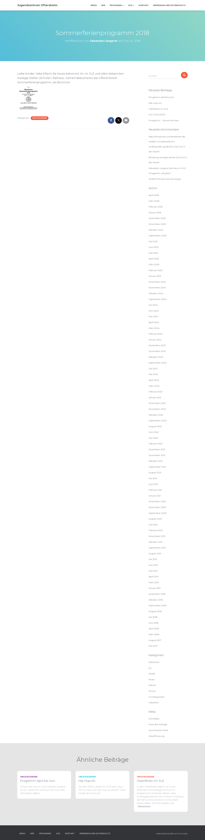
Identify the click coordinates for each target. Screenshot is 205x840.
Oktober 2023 (156, 357)
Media (152, 673)
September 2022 (157, 420)
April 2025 (154, 258)
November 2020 (157, 507)
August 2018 (155, 611)
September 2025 (157, 235)
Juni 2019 (153, 565)
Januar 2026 (155, 212)
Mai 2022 (153, 438)
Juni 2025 (153, 247)
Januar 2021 (155, 495)
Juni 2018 (153, 623)
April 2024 (154, 322)
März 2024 (154, 328)
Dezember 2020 (157, 501)
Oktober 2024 (156, 293)
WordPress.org (156, 736)
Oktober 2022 (156, 414)
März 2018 (154, 634)
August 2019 (155, 553)
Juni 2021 (153, 484)
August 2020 (155, 518)
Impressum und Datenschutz (169, 5)
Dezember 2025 (157, 218)
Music (152, 679)
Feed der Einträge (158, 724)
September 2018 (157, 605)
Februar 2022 (156, 443)
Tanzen (152, 691)
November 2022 (157, 409)
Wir (103, 5)
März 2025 (154, 264)
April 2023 (154, 380)
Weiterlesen (144, 806)
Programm (117, 5)
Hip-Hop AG (155, 103)
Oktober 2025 (156, 230)
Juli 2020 (153, 524)
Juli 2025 (153, 241)
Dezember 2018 (157, 594)
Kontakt (144, 5)
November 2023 (157, 351)
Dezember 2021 (157, 449)
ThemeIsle (183, 833)
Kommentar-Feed (158, 730)
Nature (152, 685)
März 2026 (154, 201)
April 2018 (154, 628)
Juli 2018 (153, 617)
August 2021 (155, 472)
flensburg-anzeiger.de (160, 157)
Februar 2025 (155, 270)
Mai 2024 (153, 316)
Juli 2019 (153, 559)
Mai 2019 (153, 571)
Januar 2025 (155, 276)
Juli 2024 (153, 305)
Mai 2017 (153, 646)
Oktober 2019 (156, 542)
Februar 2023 (156, 391)
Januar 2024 (155, 339)
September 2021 (157, 466)
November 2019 (157, 536)
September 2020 (158, 513)
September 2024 (158, 299)
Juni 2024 (154, 310)
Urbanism (154, 702)
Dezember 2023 (157, 345)
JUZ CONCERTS (157, 114)
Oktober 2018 (156, 599)
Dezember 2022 (157, 403)
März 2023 (154, 386)
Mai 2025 (153, 253)
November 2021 (157, 455)
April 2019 (153, 576)
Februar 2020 (156, 530)
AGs (131, 5)
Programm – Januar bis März (164, 120)
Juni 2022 (153, 432)
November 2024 (157, 287)
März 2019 (154, 582)
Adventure (154, 662)
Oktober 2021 (156, 461)
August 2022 (155, 426)
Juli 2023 (153, 368)
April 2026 (154, 195)
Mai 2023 (153, 374)
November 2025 (157, 224)
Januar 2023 (155, 397)
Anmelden (154, 718)
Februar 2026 (156, 206)
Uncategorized (39, 118)
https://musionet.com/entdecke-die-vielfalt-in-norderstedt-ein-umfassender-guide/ (167, 141)
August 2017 (155, 640)
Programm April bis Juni (161, 97)
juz (150, 668)
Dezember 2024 (157, 281)
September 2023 (157, 362)
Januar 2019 (155, 588)
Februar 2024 (156, 333)
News (94, 5)
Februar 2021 (155, 490)
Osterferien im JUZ (158, 109)
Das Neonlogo (173, 179)
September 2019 (157, 547)
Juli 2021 (153, 478)
